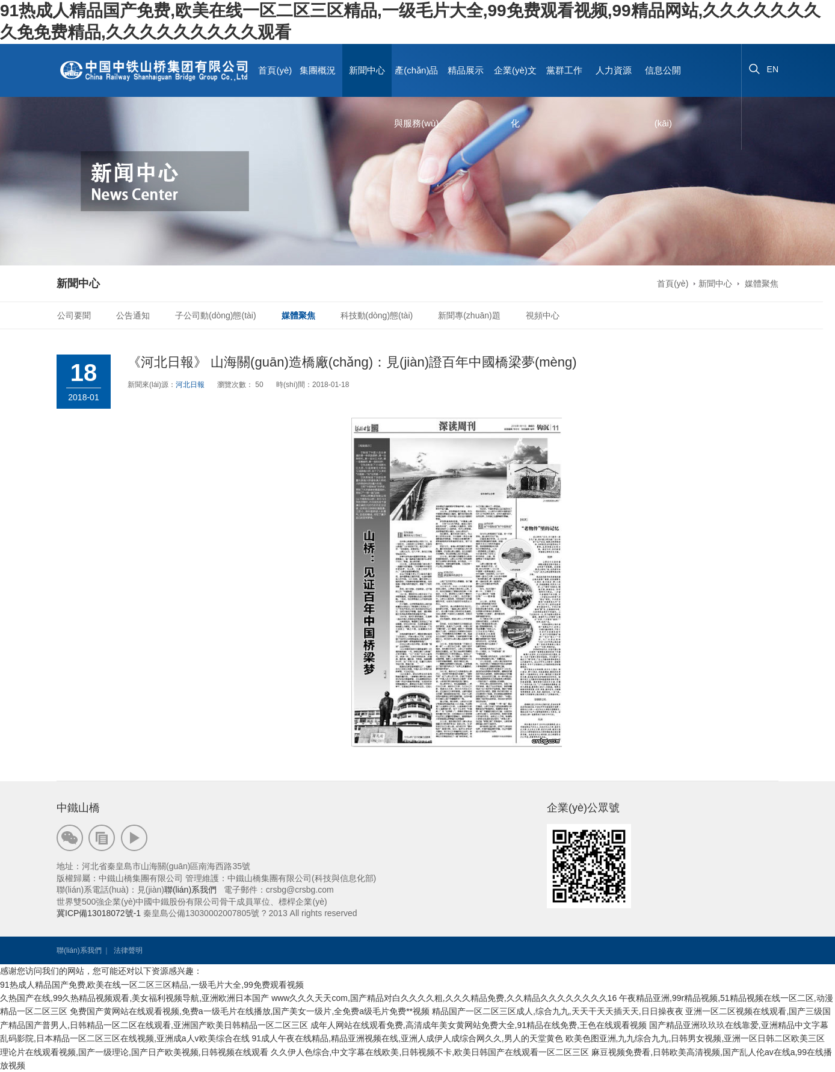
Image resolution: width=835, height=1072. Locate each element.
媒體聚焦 (760, 283)
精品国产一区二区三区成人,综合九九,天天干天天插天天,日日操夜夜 (557, 1011)
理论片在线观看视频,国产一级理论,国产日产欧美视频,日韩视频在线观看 (134, 1052)
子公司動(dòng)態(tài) (215, 315)
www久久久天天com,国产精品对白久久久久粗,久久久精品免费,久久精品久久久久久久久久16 (444, 998)
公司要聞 (74, 315)
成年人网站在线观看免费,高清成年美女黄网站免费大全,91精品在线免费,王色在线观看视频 (478, 1025)
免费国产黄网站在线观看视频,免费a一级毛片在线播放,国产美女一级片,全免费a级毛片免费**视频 (250, 1011)
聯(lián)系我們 (190, 889)
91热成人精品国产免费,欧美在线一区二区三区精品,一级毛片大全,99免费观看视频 (152, 985)
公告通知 (133, 315)
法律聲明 (128, 950)
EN (772, 69)
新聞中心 (715, 283)
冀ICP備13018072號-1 (99, 913)
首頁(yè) (275, 70)
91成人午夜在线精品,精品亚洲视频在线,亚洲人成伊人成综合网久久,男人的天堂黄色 (406, 1038)
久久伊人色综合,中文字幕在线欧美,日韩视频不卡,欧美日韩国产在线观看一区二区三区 (430, 1052)
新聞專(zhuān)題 (469, 315)
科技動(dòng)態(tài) (376, 315)
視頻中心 (542, 315)
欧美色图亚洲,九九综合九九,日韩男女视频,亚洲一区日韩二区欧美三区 (695, 1038)
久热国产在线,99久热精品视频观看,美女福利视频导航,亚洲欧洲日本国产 (134, 998)
